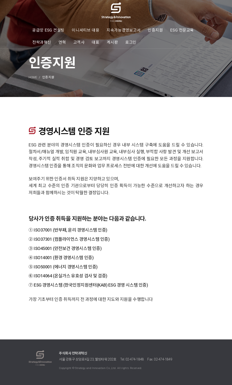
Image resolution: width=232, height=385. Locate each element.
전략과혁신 (41, 42)
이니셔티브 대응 (85, 30)
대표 (95, 42)
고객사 (79, 42)
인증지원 (155, 30)
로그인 (131, 42)
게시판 (112, 42)
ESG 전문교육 (182, 30)
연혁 (62, 42)
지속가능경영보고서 (124, 30)
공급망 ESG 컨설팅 (48, 30)
